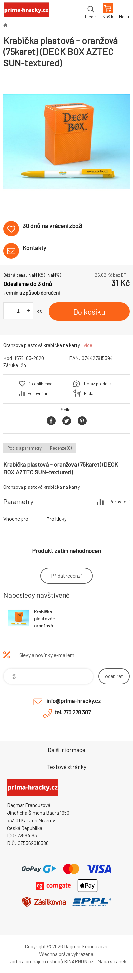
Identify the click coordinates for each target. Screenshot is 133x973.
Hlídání (90, 393)
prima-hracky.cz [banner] (26, 11)
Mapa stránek (111, 961)
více (88, 345)
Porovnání (37, 393)
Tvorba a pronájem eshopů (35, 961)
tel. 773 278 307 (72, 712)
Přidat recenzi (66, 575)
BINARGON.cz (78, 961)
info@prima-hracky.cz (73, 700)
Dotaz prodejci (97, 383)
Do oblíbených (41, 383)
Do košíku (89, 311)
